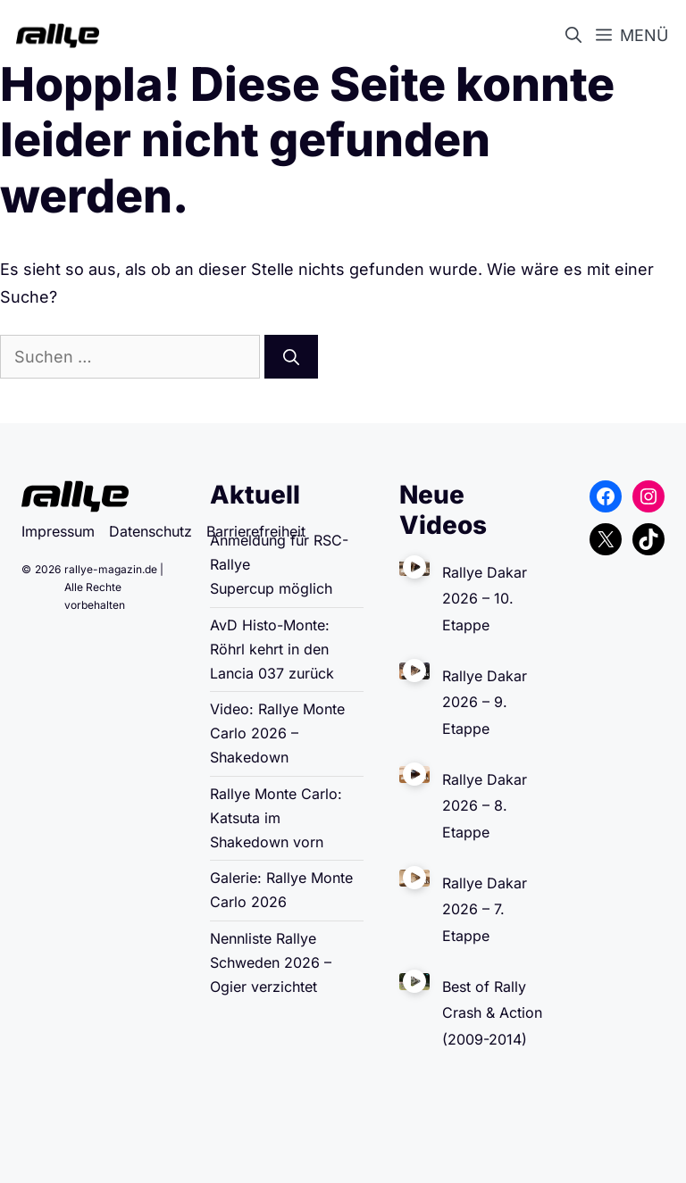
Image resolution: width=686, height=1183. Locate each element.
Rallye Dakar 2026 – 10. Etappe (484, 598)
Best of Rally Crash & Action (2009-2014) (492, 1013)
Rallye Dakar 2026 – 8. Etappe (484, 806)
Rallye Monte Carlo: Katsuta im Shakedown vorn (276, 818)
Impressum (58, 531)
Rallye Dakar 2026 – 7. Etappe (484, 909)
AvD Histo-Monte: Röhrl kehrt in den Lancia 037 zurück (272, 649)
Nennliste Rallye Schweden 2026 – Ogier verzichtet (270, 962)
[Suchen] (291, 357)
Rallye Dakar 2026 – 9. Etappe (484, 702)
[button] (577, 35)
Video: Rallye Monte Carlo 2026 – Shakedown (277, 733)
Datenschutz (150, 531)
